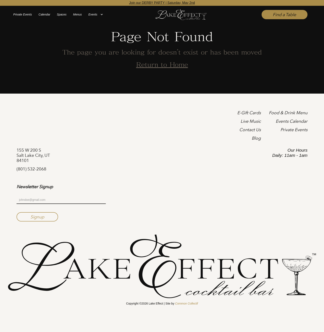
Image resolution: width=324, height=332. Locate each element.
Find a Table (284, 14)
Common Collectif (186, 303)
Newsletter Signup (35, 187)
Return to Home (162, 65)
